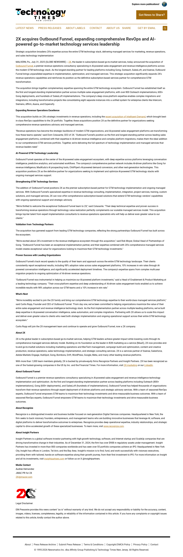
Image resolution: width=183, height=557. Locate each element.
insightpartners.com (54, 458)
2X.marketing (130, 365)
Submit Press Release (70, 544)
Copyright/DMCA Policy (118, 544)
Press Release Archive (45, 544)
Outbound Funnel (24, 66)
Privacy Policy (140, 544)
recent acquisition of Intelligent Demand (125, 116)
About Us (113, 28)
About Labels (75, 28)
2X (69, 62)
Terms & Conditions (93, 544)
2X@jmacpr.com (24, 477)
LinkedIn (148, 365)
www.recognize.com (114, 426)
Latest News (25, 28)
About (28, 544)
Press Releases (49, 28)
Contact (96, 28)
